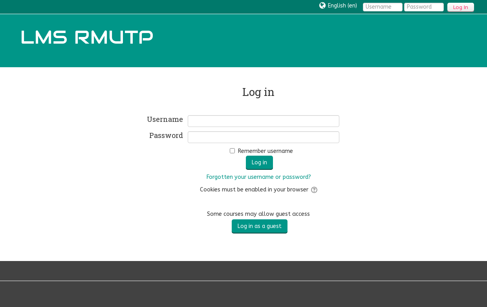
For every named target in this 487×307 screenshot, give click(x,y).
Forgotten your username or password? (258, 177)
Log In (460, 7)
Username (165, 119)
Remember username (265, 151)
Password (166, 135)
